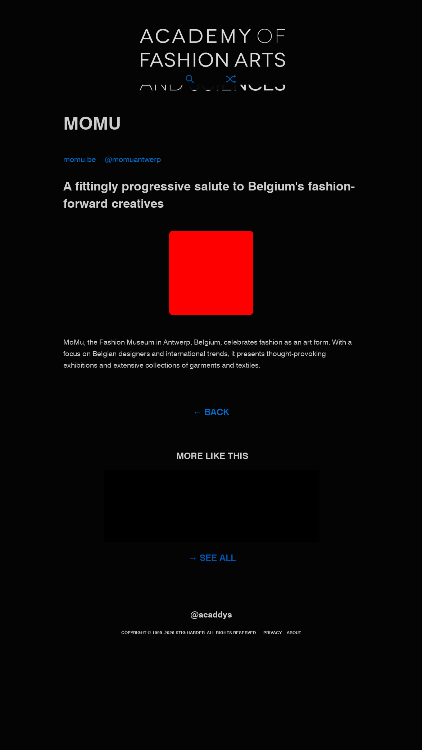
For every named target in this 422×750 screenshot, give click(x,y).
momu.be (79, 160)
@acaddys (211, 615)
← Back (211, 412)
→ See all (212, 558)
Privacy (272, 633)
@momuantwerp (133, 160)
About (294, 633)
